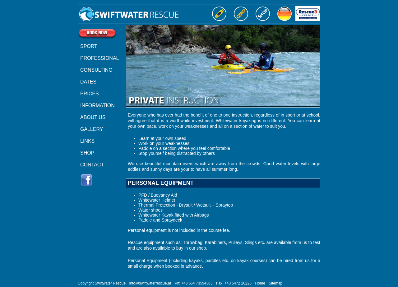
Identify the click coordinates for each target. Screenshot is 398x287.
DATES (88, 81)
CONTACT (92, 164)
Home (260, 283)
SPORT (88, 46)
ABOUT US (93, 117)
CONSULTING (96, 70)
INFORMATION (97, 105)
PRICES (89, 93)
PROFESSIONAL (99, 58)
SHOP (87, 152)
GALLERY (91, 129)
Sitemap (275, 283)
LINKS (87, 141)
